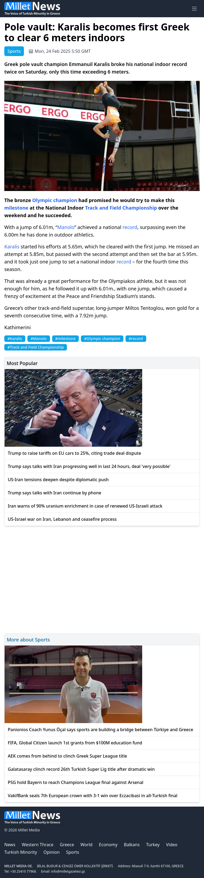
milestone (16, 207)
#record (136, 338)
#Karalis (15, 338)
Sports (72, 852)
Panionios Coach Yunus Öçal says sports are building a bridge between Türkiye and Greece (100, 730)
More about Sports (28, 639)
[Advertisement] (102, 578)
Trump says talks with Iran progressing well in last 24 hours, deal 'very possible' (89, 466)
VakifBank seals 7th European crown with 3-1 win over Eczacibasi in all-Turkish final (92, 796)
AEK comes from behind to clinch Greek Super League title (67, 756)
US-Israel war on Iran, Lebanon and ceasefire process (62, 519)
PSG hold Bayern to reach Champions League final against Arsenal (75, 782)
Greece (67, 845)
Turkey (153, 845)
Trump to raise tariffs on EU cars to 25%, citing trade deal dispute (74, 453)
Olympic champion (54, 200)
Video (171, 845)
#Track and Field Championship (36, 347)
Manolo (65, 227)
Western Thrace (37, 845)
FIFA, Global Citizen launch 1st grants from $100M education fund (75, 743)
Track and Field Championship (121, 207)
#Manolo (39, 338)
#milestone (65, 338)
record (130, 227)
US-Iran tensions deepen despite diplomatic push (58, 480)
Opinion (52, 852)
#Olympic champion (102, 338)
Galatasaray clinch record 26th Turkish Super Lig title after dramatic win (81, 769)
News (9, 845)
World (86, 845)
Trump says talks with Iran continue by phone (54, 493)
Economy (108, 845)
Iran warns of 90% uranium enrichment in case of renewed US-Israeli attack (85, 506)
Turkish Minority (20, 852)
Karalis (11, 246)
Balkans (132, 845)
